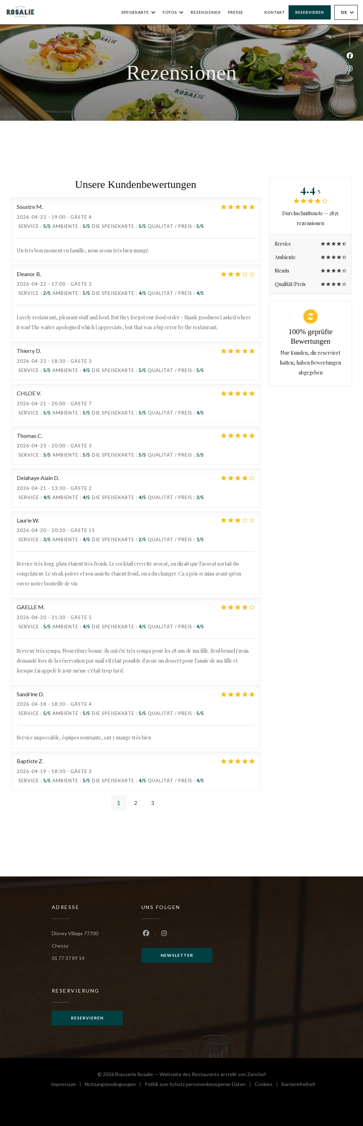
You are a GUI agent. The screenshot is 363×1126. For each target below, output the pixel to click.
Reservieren (309, 12)
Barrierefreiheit (298, 1085)
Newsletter (177, 955)
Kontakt (274, 12)
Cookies (268, 1085)
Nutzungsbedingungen (115, 1085)
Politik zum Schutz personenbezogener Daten (200, 1085)
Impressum (68, 1085)
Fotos (173, 12)
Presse (235, 12)
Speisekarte (138, 12)
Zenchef (256, 1074)
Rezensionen (206, 12)
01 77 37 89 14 (68, 958)
